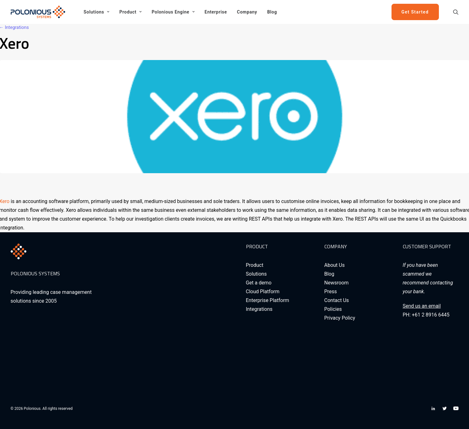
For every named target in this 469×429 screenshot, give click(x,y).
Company (247, 11)
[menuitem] (96, 12)
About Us (334, 265)
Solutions (96, 11)
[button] (456, 12)
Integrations (259, 309)
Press (330, 291)
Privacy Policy (339, 318)
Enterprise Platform (267, 300)
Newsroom (336, 283)
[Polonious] (39, 12)
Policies (333, 309)
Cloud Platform (263, 291)
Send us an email (422, 306)
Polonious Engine (173, 11)
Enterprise (216, 11)
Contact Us (336, 300)
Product (131, 11)
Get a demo (259, 283)
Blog (272, 11)
